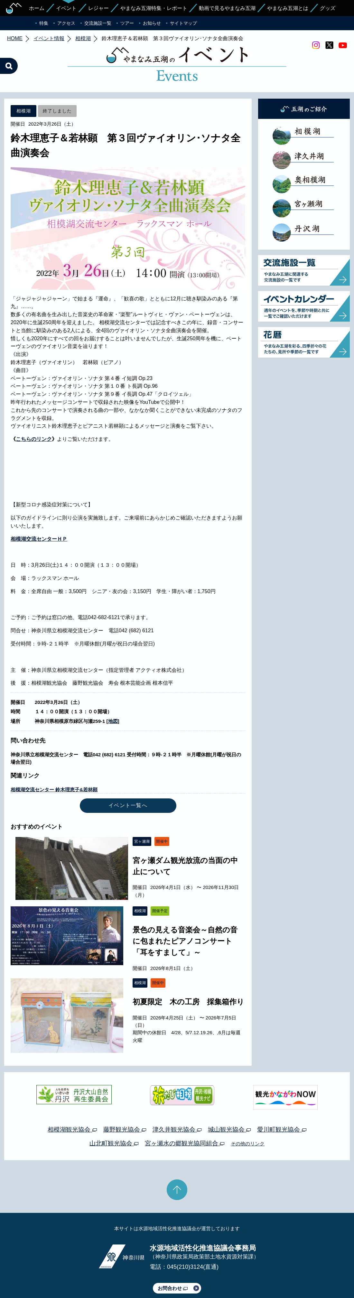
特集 (43, 23)
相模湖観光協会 (72, 1099)
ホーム (36, 8)
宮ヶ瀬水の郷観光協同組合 (184, 1113)
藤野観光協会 (124, 1099)
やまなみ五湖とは (287, 8)
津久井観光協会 (177, 1099)
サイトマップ (183, 23)
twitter (329, 45)
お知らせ (152, 23)
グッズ (327, 8)
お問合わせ (173, 1258)
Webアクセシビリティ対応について (245, 1274)
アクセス (66, 23)
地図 (113, 691)
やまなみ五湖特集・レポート (153, 8)
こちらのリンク (34, 409)
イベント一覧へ (127, 775)
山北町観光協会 (113, 1113)
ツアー (127, 23)
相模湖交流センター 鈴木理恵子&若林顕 (54, 759)
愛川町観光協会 (281, 1099)
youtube (343, 45)
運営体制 (82, 1274)
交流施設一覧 (97, 23)
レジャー (98, 8)
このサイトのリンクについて (174, 1274)
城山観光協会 (229, 1099)
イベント (66, 8)
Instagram (316, 45)
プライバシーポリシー (118, 1274)
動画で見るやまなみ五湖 (227, 8)
